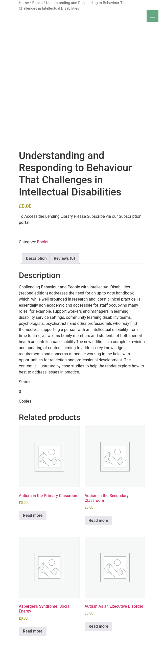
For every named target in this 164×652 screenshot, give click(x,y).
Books (37, 3)
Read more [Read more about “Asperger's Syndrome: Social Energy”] (33, 631)
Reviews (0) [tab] (64, 258)
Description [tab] (36, 258)
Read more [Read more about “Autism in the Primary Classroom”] (33, 515)
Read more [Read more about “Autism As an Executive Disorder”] (98, 626)
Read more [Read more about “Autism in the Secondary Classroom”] (98, 520)
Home (24, 3)
